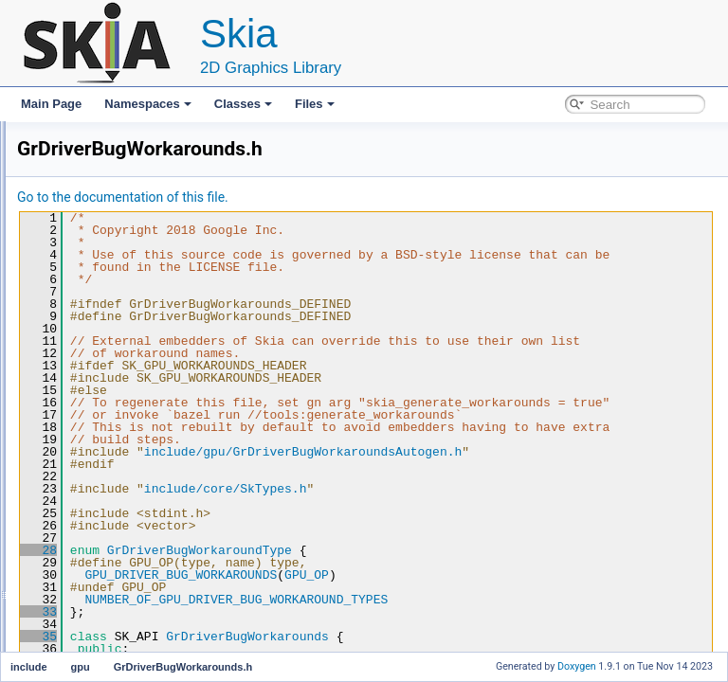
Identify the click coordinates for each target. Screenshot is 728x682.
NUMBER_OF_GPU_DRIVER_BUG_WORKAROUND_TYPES (473, 648)
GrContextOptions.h (143, 369)
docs (89, 223)
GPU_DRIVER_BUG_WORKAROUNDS (417, 624)
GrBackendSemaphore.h (155, 327)
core (89, 202)
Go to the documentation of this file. (359, 197)
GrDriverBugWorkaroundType (436, 599)
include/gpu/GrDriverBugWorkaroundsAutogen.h (540, 501)
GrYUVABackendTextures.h (162, 515)
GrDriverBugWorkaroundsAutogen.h (184, 452)
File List (66, 161)
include (81, 181)
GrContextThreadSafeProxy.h (167, 390)
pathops (98, 577)
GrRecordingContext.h (149, 473)
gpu (87, 265)
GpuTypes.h (124, 286)
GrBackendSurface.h (145, 348)
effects (94, 244)
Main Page (51, 104)
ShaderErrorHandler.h (148, 557)
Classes (243, 104)
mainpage (88, 598)
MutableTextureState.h (150, 536)
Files (315, 104)
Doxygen (576, 666)
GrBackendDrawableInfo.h (160, 307)
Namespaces (147, 104)
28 (275, 599)
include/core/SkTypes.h (462, 538)
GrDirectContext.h (138, 411)
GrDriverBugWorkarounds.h (163, 432)
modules (84, 619)
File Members (82, 640)
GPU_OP (543, 624)
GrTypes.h (119, 494)
